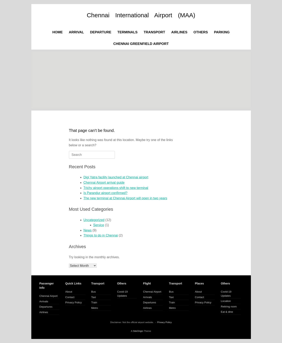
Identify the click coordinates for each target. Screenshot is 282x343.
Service (98, 225)
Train (94, 302)
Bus (93, 291)
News (88, 230)
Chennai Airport (48, 295)
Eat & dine (227, 311)
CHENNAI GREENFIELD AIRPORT (141, 44)
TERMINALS (127, 32)
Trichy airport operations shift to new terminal (116, 188)
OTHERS (201, 32)
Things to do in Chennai (101, 235)
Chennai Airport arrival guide (104, 182)
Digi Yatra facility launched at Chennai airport (116, 177)
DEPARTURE (100, 32)
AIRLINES (179, 32)
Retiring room (229, 306)
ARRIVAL (76, 32)
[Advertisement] (141, 80)
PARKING (222, 32)
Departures (45, 306)
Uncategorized (94, 220)
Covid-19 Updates (122, 293)
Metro (94, 307)
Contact (69, 297)
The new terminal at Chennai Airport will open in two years (125, 198)
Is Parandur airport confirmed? (105, 193)
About (68, 291)
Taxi (93, 297)
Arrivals (43, 301)
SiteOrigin (138, 331)
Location (226, 301)
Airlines (43, 312)
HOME (57, 32)
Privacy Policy (73, 302)
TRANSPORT (154, 32)
